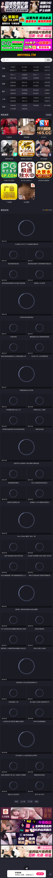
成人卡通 (36, 82)
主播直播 (36, 78)
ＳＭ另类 (47, 78)
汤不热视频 (47, 105)
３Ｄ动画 (47, 75)
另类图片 (47, 93)
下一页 (30, 801)
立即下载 (40, 874)
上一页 (23, 801)
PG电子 (13, 67)
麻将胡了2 (13, 70)
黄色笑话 (36, 101)
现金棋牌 (36, 70)
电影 (3, 84)
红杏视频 (13, 109)
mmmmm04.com (26, 55)
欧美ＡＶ (36, 75)
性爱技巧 (47, 101)
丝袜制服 (24, 78)
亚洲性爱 (13, 82)
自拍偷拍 (24, 75)
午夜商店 (24, 105)
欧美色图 (36, 90)
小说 (3, 99)
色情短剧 (24, 109)
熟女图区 (36, 93)
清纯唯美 (24, 93)
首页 (16, 801)
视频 (3, 76)
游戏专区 (47, 67)
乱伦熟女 (36, 86)
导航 (3, 107)
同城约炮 (13, 105)
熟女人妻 (13, 78)
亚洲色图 (24, 90)
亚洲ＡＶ (13, 75)
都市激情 (13, 98)
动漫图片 (47, 90)
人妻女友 (36, 98)
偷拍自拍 (24, 82)
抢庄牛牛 (47, 70)
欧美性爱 (47, 82)
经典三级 (24, 86)
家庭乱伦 (24, 98)
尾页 (36, 801)
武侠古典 (47, 98)
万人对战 (36, 67)
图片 (3, 91)
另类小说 (24, 101)
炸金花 (24, 70)
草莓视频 (36, 105)
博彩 (3, 68)
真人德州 (24, 67)
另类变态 (47, 86)
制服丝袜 (13, 86)
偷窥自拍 (13, 90)
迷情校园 (13, 101)
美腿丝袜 (13, 93)
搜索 (48, 60)
